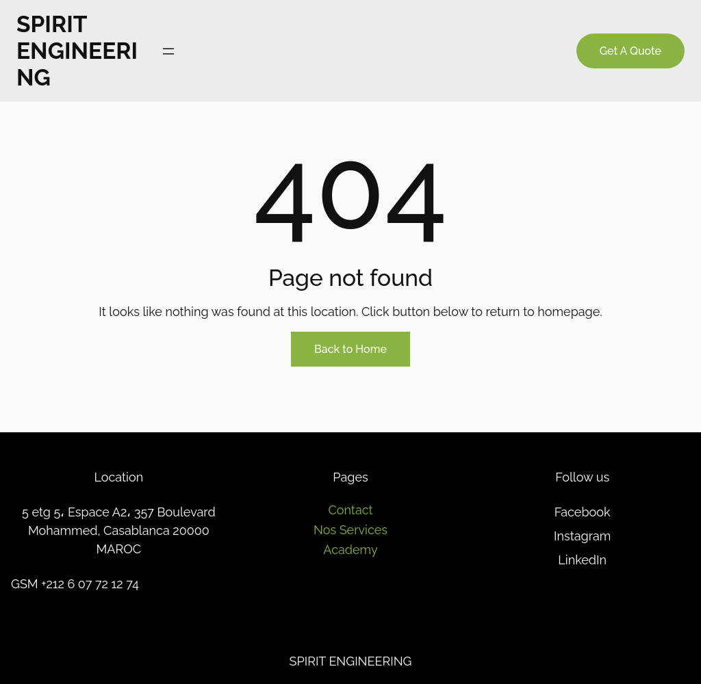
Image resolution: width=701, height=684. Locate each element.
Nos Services (350, 530)
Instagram (582, 536)
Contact (350, 510)
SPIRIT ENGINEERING (77, 51)
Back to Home (350, 349)
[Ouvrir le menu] (168, 51)
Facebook (583, 512)
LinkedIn (582, 560)
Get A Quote (630, 50)
